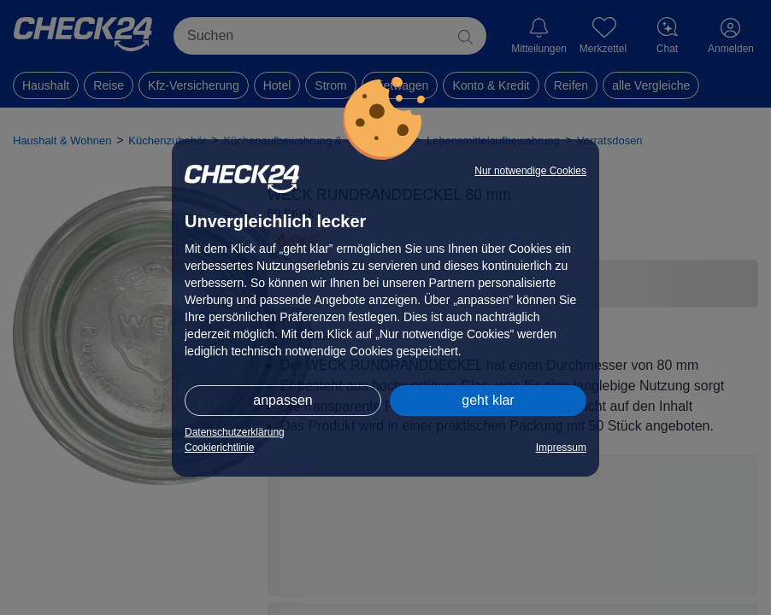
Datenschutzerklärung (235, 432)
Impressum (561, 448)
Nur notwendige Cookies (530, 171)
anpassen (282, 400)
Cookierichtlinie (219, 448)
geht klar (488, 400)
